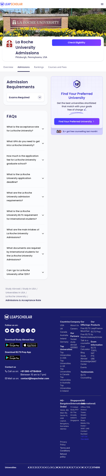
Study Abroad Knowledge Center (86, 360)
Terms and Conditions (65, 449)
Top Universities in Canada (65, 372)
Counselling (86, 377)
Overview (8, 67)
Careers (74, 328)
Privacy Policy (63, 443)
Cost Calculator (85, 347)
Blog (83, 352)
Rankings (39, 67)
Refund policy (63, 455)
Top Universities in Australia (65, 380)
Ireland (63, 338)
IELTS (83, 375)
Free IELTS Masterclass (86, 335)
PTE (92, 356)
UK (61, 328)
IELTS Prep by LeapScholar (96, 334)
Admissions (24, 67)
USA (62, 325)
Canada (63, 332)
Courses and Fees (57, 67)
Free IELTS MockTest (85, 329)
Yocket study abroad (73, 342)
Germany (64, 342)
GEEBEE (74, 347)
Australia (64, 335)
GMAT (93, 361)
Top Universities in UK (65, 363)
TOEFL (94, 350)
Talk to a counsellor (85, 341)
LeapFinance (96, 328)
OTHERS (96, 467)
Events (84, 367)
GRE (93, 359)
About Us (74, 325)
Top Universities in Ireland (65, 388)
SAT (93, 353)
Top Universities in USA (65, 355)
